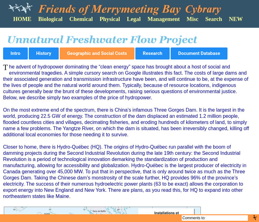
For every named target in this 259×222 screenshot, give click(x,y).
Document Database (199, 53)
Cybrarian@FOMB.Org (227, 218)
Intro (15, 53)
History (43, 53)
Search (213, 19)
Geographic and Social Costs (97, 53)
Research (152, 53)
